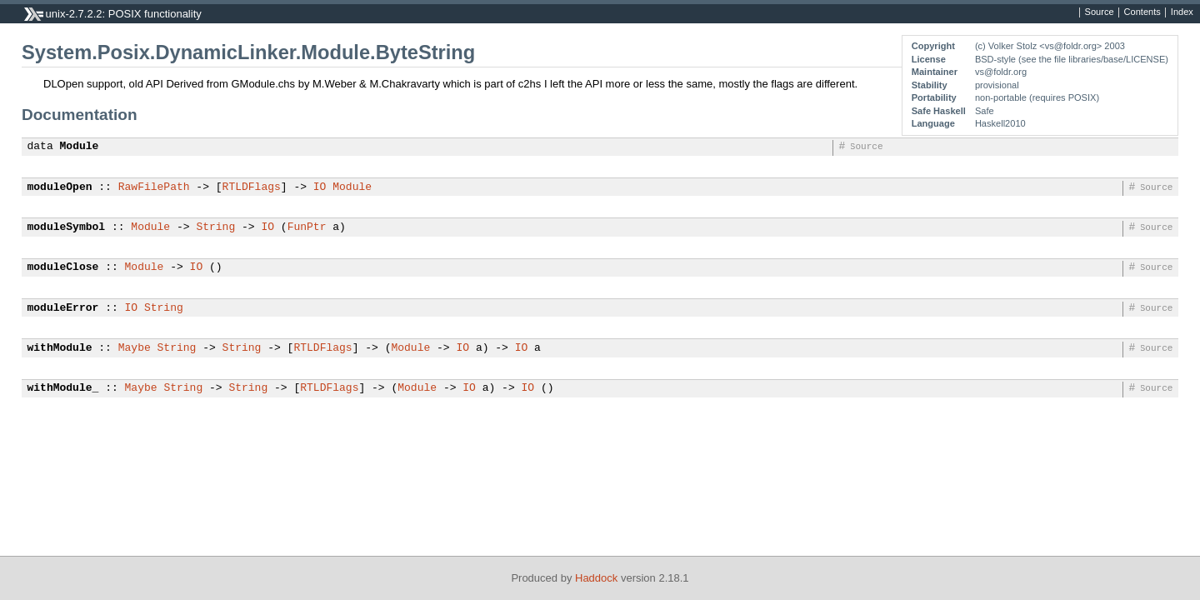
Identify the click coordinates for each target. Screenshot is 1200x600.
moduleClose (63, 267)
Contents (1142, 13)
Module (79, 146)
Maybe (134, 348)
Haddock (596, 578)
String (215, 227)
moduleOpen (60, 187)
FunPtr (307, 227)
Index (1182, 13)
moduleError (63, 308)
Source (1099, 13)
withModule (60, 348)
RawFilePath (154, 187)
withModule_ (63, 388)
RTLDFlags (251, 187)
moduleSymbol (67, 227)
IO (320, 187)
